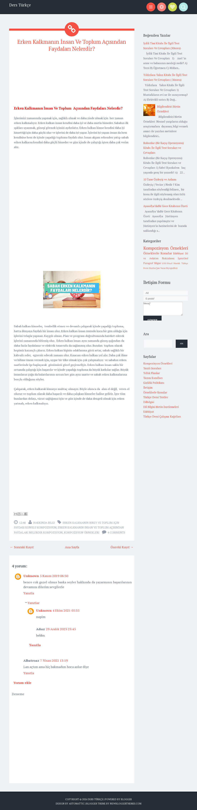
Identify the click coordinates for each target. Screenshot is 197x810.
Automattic (76, 802)
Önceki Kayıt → (122, 546)
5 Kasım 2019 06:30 (54, 575)
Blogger (126, 798)
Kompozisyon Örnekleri (81, 532)
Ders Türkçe (20, 5)
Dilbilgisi (148, 402)
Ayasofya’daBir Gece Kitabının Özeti (165, 206)
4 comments (116, 532)
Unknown (31, 575)
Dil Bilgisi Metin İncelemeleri (161, 407)
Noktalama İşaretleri (175, 258)
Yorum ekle (22, 682)
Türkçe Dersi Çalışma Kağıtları (162, 416)
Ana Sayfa (72, 546)
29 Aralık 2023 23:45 (61, 628)
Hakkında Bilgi (44, 522)
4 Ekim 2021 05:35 (66, 610)
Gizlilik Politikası (153, 382)
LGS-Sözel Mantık (171, 263)
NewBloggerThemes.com (125, 802)
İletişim (147, 387)
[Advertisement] (72, 80)
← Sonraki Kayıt (22, 546)
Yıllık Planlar (151, 373)
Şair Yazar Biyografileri (166, 268)
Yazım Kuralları (153, 378)
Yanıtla (28, 592)
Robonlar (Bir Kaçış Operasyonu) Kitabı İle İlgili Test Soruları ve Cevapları (163, 147)
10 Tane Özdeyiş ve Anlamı (159, 179)
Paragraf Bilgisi (152, 263)
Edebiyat (178, 253)
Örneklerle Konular (157, 253)
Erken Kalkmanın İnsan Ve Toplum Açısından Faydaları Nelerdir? (71, 45)
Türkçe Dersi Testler (155, 397)
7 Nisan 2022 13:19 (54, 660)
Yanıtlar (33, 602)
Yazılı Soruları (152, 368)
